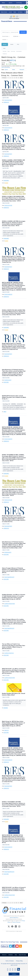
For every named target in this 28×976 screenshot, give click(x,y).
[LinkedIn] (15, 926)
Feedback (14, 974)
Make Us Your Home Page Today (10, 942)
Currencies (13, 51)
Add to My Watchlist (5, 67)
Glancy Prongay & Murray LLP (9, 577)
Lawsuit (6, 821)
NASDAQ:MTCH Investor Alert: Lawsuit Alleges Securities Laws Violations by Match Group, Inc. (14, 397)
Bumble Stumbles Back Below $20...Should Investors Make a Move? (13, 694)
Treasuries (5, 53)
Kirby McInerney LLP (8, 380)
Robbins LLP (6, 730)
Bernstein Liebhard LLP (8, 127)
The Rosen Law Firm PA (8, 205)
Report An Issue (22, 954)
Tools (4, 48)
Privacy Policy (19, 961)
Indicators (4, 39)
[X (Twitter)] (8, 926)
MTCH (12, 60)
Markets (4, 44)
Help (16, 954)
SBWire (5, 411)
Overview (4, 51)
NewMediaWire (6, 180)
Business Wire (6, 382)
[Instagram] (19, 926)
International (18, 51)
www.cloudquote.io (14, 917)
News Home (4, 12)
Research (22, 69)
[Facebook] (12, 926)
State (15, 12)
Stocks (11, 44)
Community (19, 2)
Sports (10, 2)
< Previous (4, 77)
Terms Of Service (16, 922)
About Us (4, 954)
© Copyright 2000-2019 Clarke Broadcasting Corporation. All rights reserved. (14, 964)
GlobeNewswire (6, 102)
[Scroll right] (27, 2)
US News (20, 12)
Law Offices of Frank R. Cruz (9, 653)
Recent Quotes (5, 36)
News (3, 2)
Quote (6, 69)
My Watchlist (15, 36)
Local (10, 12)
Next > (21, 77)
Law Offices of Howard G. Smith (10, 603)
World (25, 12)
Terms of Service (9, 961)
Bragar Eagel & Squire (8, 100)
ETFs (18, 44)
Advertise (11, 954)
